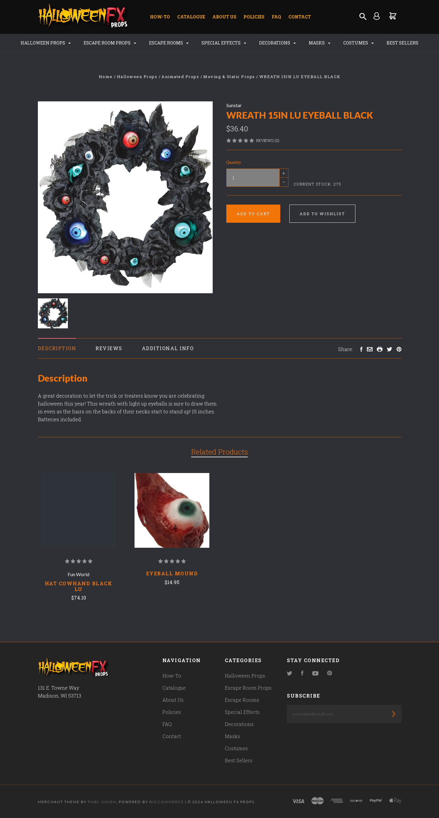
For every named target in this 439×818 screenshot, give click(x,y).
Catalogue (191, 17)
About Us (224, 17)
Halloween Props (46, 43)
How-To (160, 17)
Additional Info (168, 348)
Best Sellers (402, 43)
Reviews (108, 348)
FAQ (276, 17)
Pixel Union (102, 802)
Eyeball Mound (172, 573)
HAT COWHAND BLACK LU (78, 586)
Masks (319, 43)
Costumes (358, 43)
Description (57, 348)
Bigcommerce (166, 802)
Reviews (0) (267, 140)
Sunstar (234, 105)
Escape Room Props (110, 43)
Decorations (277, 43)
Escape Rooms (168, 43)
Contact (299, 17)
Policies (254, 17)
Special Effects (223, 43)
